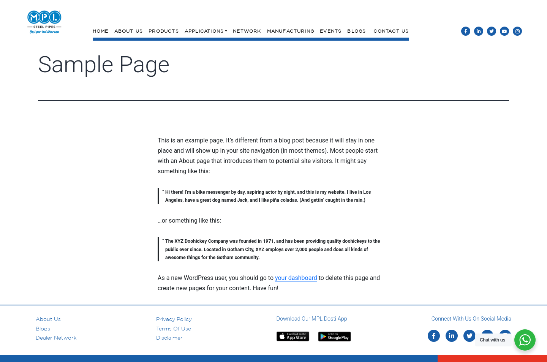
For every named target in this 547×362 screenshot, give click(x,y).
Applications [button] (204, 30)
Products (164, 30)
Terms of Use (173, 328)
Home (101, 30)
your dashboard (296, 277)
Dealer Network (56, 337)
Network (247, 30)
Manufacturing (291, 30)
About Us (128, 30)
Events (330, 30)
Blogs (356, 30)
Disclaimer (169, 337)
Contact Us (391, 30)
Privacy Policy (174, 319)
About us (48, 319)
